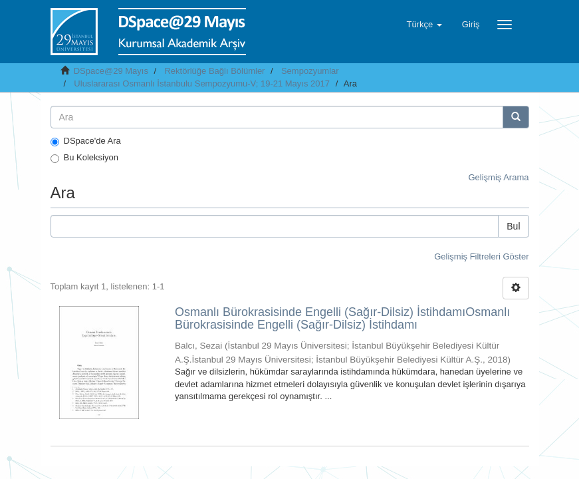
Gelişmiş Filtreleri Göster (481, 256)
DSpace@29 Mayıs (111, 71)
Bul (513, 226)
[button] (423, 24)
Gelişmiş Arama (498, 177)
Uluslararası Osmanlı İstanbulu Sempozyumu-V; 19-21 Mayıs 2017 (202, 83)
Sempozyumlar (310, 71)
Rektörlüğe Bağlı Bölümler (214, 71)
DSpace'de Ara (86, 141)
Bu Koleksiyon (84, 157)
